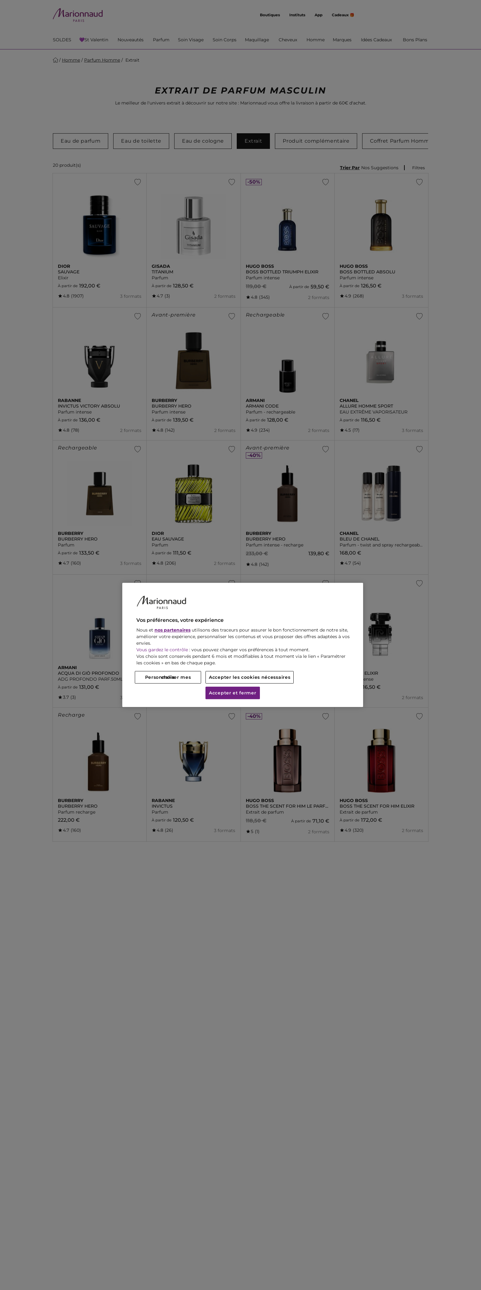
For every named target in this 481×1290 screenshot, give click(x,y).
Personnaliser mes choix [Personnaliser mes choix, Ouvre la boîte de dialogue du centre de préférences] (168, 677)
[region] (242, 645)
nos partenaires (172, 630)
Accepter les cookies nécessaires (249, 677)
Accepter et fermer (232, 693)
